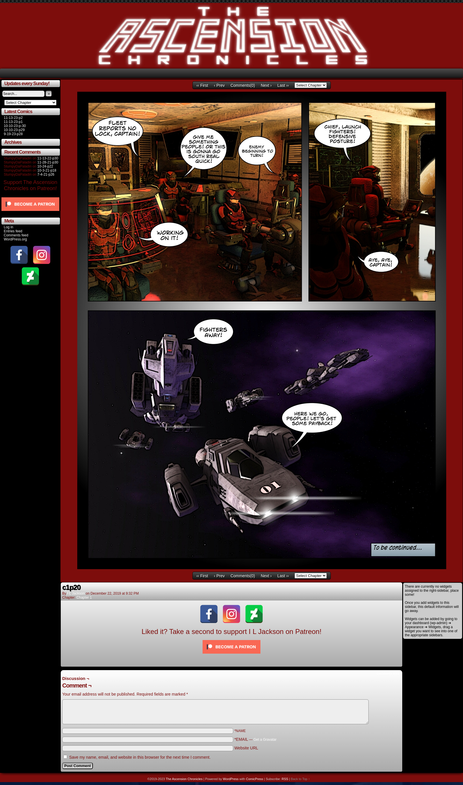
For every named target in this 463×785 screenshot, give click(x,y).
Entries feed (13, 231)
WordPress (230, 779)
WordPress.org (15, 239)
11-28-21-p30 (47, 162)
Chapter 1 (84, 597)
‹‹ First (202, 85)
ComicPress (254, 779)
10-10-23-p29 (14, 130)
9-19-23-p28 (13, 134)
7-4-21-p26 (45, 174)
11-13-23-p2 (13, 118)
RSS (285, 779)
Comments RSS (387, 673)
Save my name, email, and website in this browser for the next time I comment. (140, 757)
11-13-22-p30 (47, 158)
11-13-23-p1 (13, 122)
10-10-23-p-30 (15, 126)
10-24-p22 (45, 166)
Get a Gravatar (264, 740)
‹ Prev (219, 85)
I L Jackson (75, 593)
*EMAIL (255, 739)
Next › (266, 85)
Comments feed (16, 235)
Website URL (246, 748)
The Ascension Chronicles (184, 779)
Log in (8, 227)
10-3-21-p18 (46, 170)
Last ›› (283, 85)
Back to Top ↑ (300, 779)
